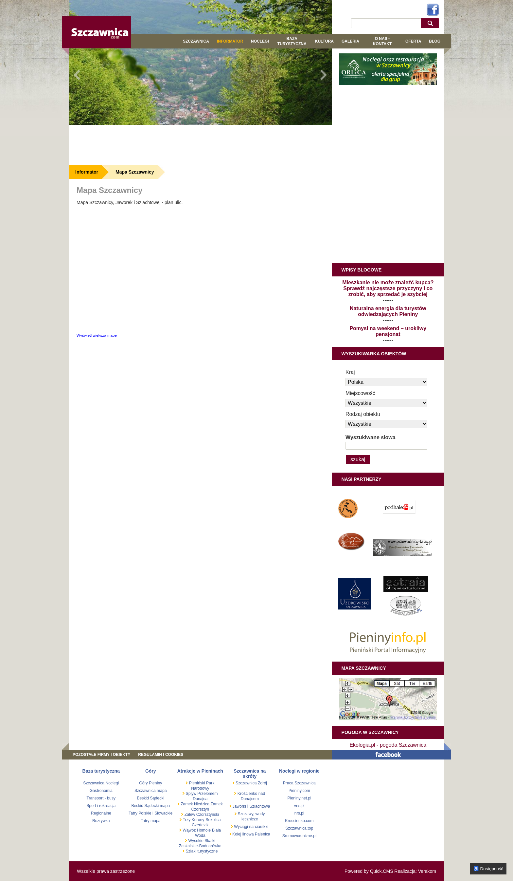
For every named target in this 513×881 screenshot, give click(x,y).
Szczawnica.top (299, 828)
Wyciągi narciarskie (251, 826)
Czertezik (200, 825)
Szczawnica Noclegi (101, 783)
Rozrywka (101, 820)
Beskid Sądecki (150, 798)
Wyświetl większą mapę (97, 335)
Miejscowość (360, 393)
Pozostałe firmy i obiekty (101, 754)
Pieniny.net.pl (299, 798)
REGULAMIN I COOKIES (160, 754)
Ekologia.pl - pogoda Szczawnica (387, 745)
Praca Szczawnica (299, 783)
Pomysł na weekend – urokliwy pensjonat (387, 331)
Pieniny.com (299, 790)
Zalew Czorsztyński (201, 814)
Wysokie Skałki (201, 840)
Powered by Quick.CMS (369, 871)
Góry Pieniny (150, 783)
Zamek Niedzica (194, 804)
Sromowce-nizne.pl (299, 836)
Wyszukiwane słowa (370, 437)
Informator (230, 41)
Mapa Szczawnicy (134, 172)
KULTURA (324, 41)
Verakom (427, 871)
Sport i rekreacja (100, 805)
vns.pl (299, 805)
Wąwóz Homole (197, 830)
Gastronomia (101, 790)
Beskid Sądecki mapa (150, 805)
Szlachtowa (260, 806)
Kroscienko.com (299, 820)
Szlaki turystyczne (201, 851)
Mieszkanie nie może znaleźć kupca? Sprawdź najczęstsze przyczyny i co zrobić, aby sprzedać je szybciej (387, 288)
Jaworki (238, 806)
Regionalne (101, 813)
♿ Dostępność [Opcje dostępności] (488, 868)
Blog (434, 41)
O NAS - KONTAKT (382, 41)
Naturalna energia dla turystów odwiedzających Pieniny (388, 311)
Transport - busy (100, 798)
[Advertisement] (200, 144)
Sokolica (213, 819)
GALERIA (350, 41)
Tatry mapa (151, 820)
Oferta (413, 41)
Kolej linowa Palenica (250, 834)
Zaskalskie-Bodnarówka (200, 846)
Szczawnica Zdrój (251, 783)
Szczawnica (196, 41)
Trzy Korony (193, 819)
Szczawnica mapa (150, 790)
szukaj (431, 23)
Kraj (350, 372)
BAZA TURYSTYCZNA (292, 41)
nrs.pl (299, 813)
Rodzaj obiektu (362, 414)
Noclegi (260, 41)
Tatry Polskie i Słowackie (150, 813)
